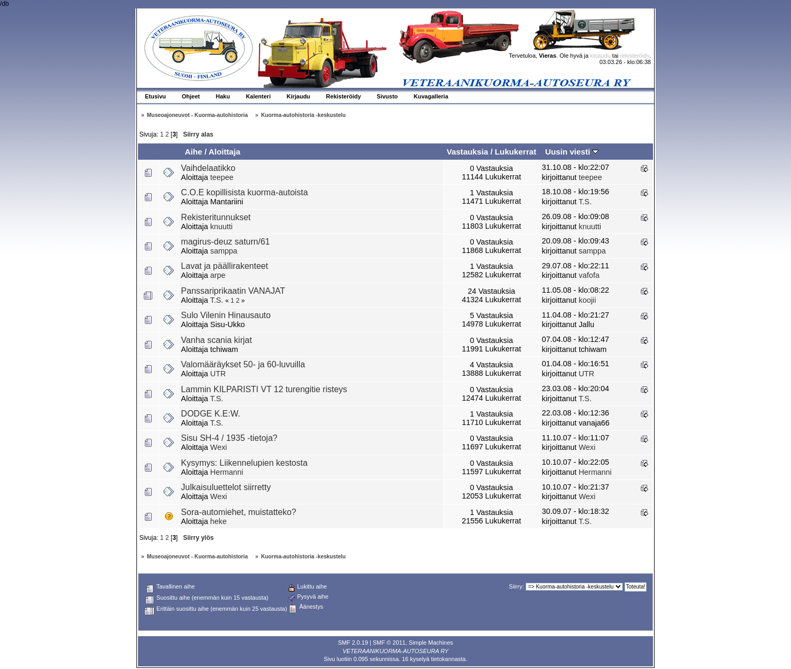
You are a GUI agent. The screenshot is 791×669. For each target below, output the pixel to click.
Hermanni (226, 472)
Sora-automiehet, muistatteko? (238, 512)
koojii (587, 300)
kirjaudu (600, 55)
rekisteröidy (634, 55)
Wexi (218, 447)
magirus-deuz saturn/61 (225, 241)
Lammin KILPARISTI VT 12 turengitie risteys (264, 389)
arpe (218, 275)
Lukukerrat (516, 151)
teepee (222, 177)
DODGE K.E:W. (210, 413)
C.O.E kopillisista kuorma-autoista (244, 192)
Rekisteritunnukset (216, 217)
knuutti (221, 226)
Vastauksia (468, 151)
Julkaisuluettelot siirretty (226, 487)
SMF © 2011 (389, 642)
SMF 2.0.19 (353, 642)
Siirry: (516, 586)
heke (218, 521)
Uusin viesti (572, 151)
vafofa (588, 275)
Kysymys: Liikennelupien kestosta (244, 462)
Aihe (193, 151)
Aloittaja (225, 151)
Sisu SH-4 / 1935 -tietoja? (229, 437)
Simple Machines (431, 642)
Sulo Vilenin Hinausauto (226, 315)
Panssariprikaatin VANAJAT (233, 290)
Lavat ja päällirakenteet (224, 265)
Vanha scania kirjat (216, 340)
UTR (218, 373)
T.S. (585, 201)
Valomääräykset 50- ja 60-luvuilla (243, 364)
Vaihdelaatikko (208, 168)
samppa (223, 251)
